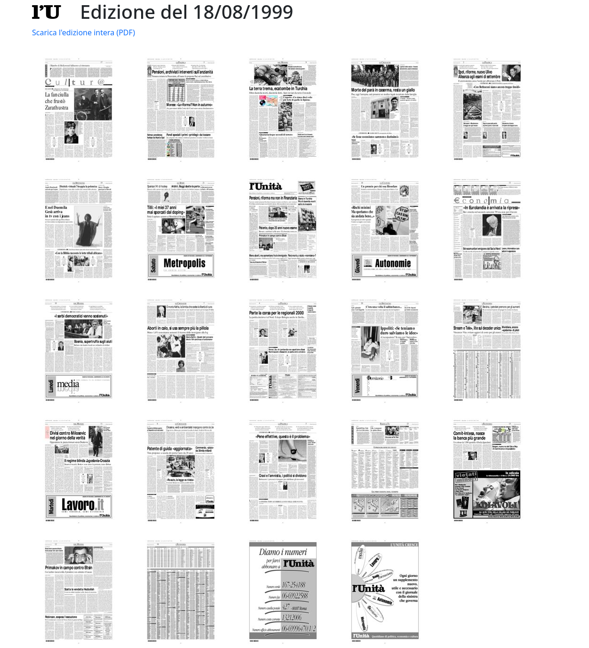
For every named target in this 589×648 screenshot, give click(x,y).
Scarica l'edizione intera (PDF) (83, 32)
